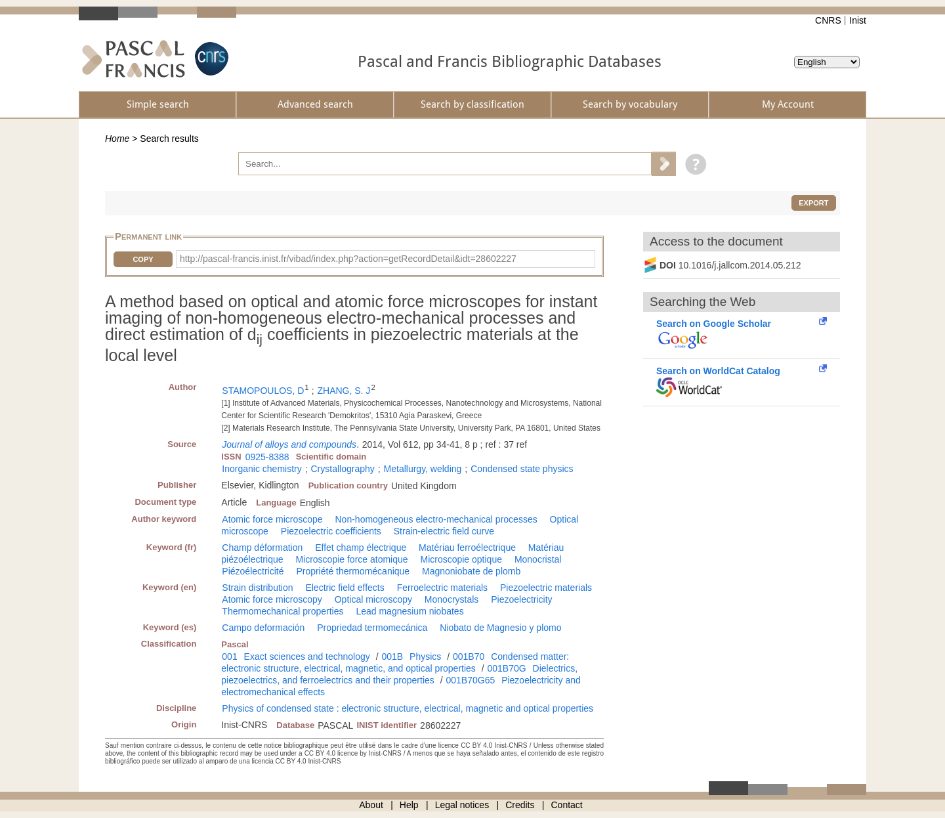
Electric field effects (344, 587)
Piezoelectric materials (546, 587)
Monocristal (538, 559)
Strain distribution (257, 587)
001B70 (468, 656)
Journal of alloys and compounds (289, 444)
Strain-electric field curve (444, 531)
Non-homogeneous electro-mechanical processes (436, 519)
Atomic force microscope (272, 519)
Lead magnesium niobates (409, 611)
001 (229, 656)
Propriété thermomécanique (353, 571)
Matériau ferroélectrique (467, 547)
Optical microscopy (373, 599)
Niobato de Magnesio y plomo (500, 627)
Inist (857, 20)
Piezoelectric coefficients (331, 531)
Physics (425, 656)
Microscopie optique (461, 559)
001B (392, 656)
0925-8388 (267, 457)
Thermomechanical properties (282, 611)
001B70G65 (470, 680)
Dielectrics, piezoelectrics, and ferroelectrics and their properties (399, 674)
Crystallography (343, 468)
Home (117, 138)
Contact (567, 805)
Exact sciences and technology (307, 656)
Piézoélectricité (253, 571)
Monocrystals (451, 599)
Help (409, 805)
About (371, 805)
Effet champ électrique (360, 547)
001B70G (507, 668)
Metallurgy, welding (423, 468)
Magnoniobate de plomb (471, 571)
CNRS (828, 20)
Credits (519, 805)
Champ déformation (262, 547)
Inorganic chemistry (261, 468)
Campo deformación (263, 627)
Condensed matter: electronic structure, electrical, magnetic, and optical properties (395, 662)
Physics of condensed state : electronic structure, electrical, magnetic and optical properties (407, 708)
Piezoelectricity (521, 599)
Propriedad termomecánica (372, 627)
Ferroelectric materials (442, 587)
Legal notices (462, 805)
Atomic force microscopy (272, 599)
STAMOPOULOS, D (263, 390)
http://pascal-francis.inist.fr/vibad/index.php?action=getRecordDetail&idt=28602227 (348, 258)
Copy (143, 259)
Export (813, 203)
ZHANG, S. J (343, 390)
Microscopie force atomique (351, 559)
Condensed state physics (522, 468)
